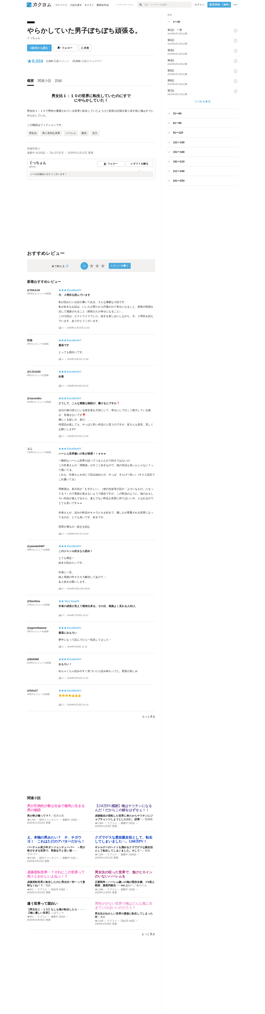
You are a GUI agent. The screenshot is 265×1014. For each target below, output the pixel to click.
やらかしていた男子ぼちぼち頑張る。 (84, 30)
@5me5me (33, 601)
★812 (30, 889)
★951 (30, 916)
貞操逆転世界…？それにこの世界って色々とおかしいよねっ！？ (56, 874)
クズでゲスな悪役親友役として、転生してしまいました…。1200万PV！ (123, 839)
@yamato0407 (36, 546)
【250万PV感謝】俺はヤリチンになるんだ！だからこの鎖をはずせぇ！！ (123, 808)
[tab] (31, 82)
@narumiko (34, 398)
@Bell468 (33, 659)
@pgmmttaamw (37, 627)
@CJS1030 (34, 371)
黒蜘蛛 (149, 819)
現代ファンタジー (49, 819)
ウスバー (32, 853)
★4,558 (31, 858)
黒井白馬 (58, 815)
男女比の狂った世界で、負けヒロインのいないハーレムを (123, 874)
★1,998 (99, 889)
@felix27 (32, 690)
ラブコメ (112, 823)
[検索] (140, 5)
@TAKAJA (33, 290)
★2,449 (99, 921)
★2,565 (99, 823)
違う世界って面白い (42, 903)
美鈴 (48, 885)
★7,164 (99, 854)
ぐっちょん (33, 37)
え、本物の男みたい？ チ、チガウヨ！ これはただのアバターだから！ (56, 839)
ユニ (29, 448)
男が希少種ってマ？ (39, 815)
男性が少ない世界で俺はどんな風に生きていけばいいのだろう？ (123, 906)
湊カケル (141, 885)
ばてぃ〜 (58, 912)
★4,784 (31, 819)
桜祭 (147, 850)
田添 (29, 340)
